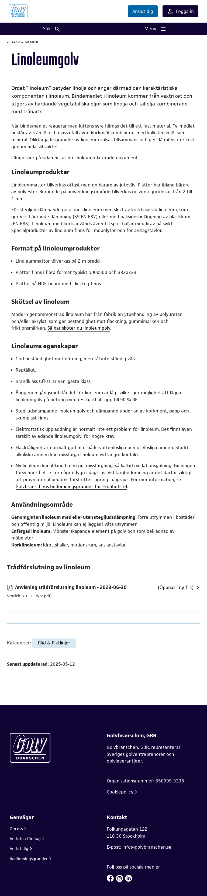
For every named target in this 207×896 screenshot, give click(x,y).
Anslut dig (142, 11)
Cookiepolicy (120, 792)
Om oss (16, 828)
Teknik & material (24, 42)
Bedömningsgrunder (29, 858)
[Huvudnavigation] (155, 29)
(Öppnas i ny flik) (176, 587)
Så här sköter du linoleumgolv (78, 328)
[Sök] (52, 29)
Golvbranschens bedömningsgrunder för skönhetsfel (71, 486)
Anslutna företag (25, 838)
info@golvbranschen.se (146, 847)
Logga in (180, 11)
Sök (52, 29)
